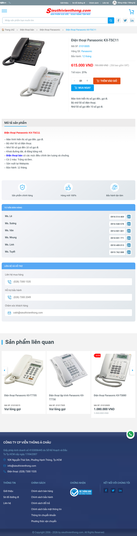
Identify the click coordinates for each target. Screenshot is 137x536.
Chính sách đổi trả (40, 503)
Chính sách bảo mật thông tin (46, 509)
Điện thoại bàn (27, 29)
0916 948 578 (117, 224)
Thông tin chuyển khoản (43, 515)
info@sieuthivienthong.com (15, 3)
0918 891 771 (117, 238)
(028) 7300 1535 (38, 3)
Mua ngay (83, 87)
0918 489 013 (117, 245)
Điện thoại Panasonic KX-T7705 (20, 395)
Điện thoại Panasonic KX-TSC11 (81, 29)
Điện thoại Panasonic (50, 29)
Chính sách (93, 3)
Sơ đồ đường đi (78, 3)
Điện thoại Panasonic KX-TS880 (110, 395)
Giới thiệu (64, 3)
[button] (4, 371)
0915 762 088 (117, 252)
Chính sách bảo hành (42, 497)
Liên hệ (106, 3)
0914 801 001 (117, 231)
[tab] (15, 123)
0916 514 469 (117, 216)
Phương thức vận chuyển (43, 521)
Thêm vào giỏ (107, 81)
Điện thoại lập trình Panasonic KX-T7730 (66, 397)
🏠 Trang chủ (8, 29)
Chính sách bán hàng (42, 491)
